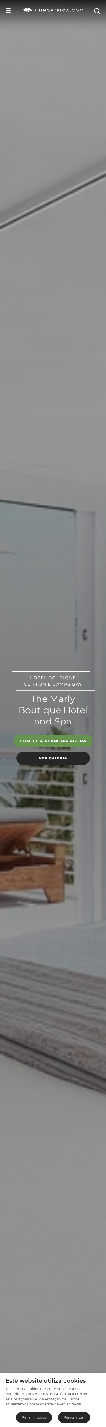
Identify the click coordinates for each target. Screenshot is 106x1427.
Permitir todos (34, 1417)
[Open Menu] (8, 10)
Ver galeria (53, 758)
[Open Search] (96, 10)
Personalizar (74, 1417)
